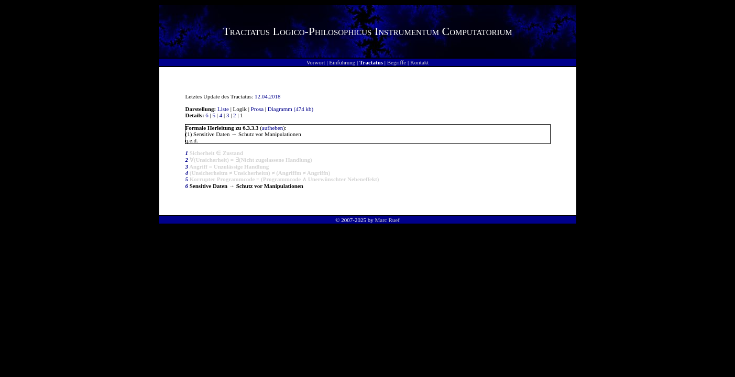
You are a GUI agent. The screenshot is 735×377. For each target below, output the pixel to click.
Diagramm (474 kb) (290, 109)
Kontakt (419, 62)
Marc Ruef (387, 220)
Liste (223, 109)
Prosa (257, 109)
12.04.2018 (268, 96)
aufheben (272, 128)
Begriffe (396, 62)
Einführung (342, 62)
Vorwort (315, 62)
